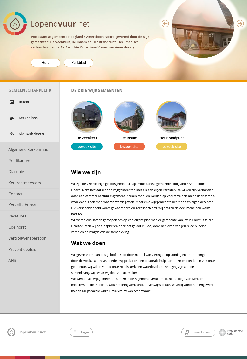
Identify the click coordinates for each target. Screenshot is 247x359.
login (85, 332)
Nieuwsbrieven (31, 133)
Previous (165, 23)
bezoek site (87, 146)
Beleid (24, 102)
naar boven (202, 332)
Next (240, 23)
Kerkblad (78, 62)
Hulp (45, 62)
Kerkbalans (28, 117)
